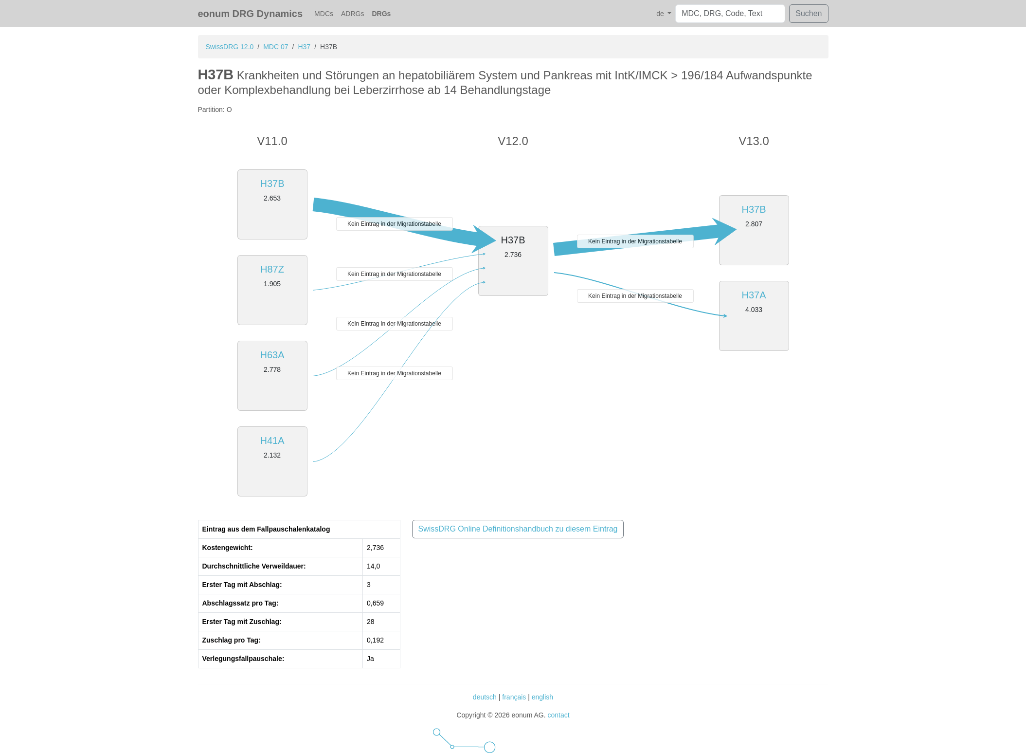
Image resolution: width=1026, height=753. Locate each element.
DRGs (381, 14)
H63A (272, 354)
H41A (272, 440)
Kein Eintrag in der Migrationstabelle (394, 223)
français (514, 697)
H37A (753, 295)
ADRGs (352, 14)
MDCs (323, 14)
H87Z (272, 269)
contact (558, 715)
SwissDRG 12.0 (230, 47)
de (661, 14)
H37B (272, 183)
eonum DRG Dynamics (250, 13)
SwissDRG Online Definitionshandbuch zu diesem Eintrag (518, 529)
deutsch (485, 697)
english (542, 697)
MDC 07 (275, 47)
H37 (304, 47)
